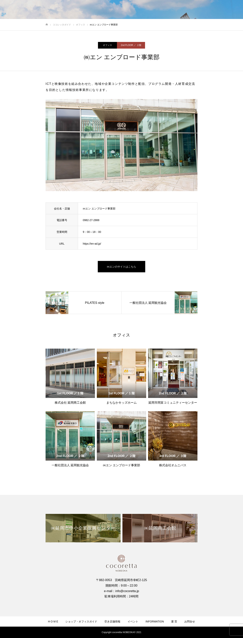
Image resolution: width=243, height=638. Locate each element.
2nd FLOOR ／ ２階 (131, 45)
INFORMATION (154, 621)
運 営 (174, 621)
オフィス (107, 45)
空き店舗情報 (112, 621)
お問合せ (189, 621)
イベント (133, 621)
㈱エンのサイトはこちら (121, 266)
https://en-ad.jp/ (92, 243)
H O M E (53, 621)
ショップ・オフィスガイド (81, 621)
